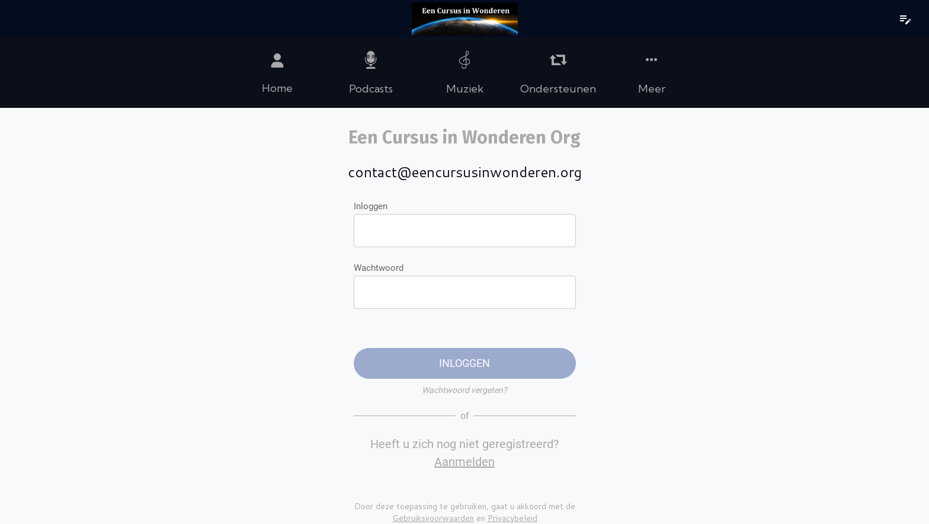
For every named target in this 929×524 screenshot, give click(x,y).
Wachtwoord (378, 268)
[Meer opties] (652, 73)
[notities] (905, 19)
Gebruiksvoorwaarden (433, 518)
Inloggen (370, 206)
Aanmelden (464, 462)
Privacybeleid (512, 518)
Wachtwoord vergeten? (464, 390)
